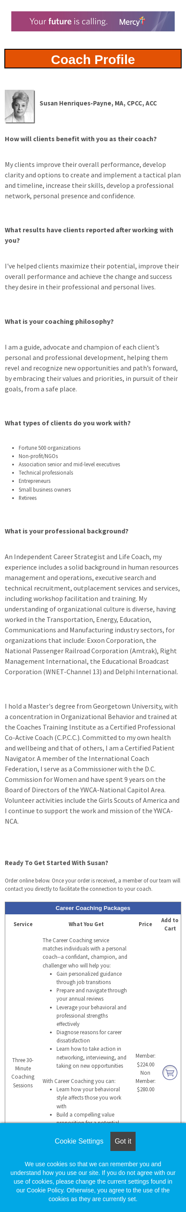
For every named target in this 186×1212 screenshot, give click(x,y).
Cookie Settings (79, 1141)
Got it (123, 1141)
